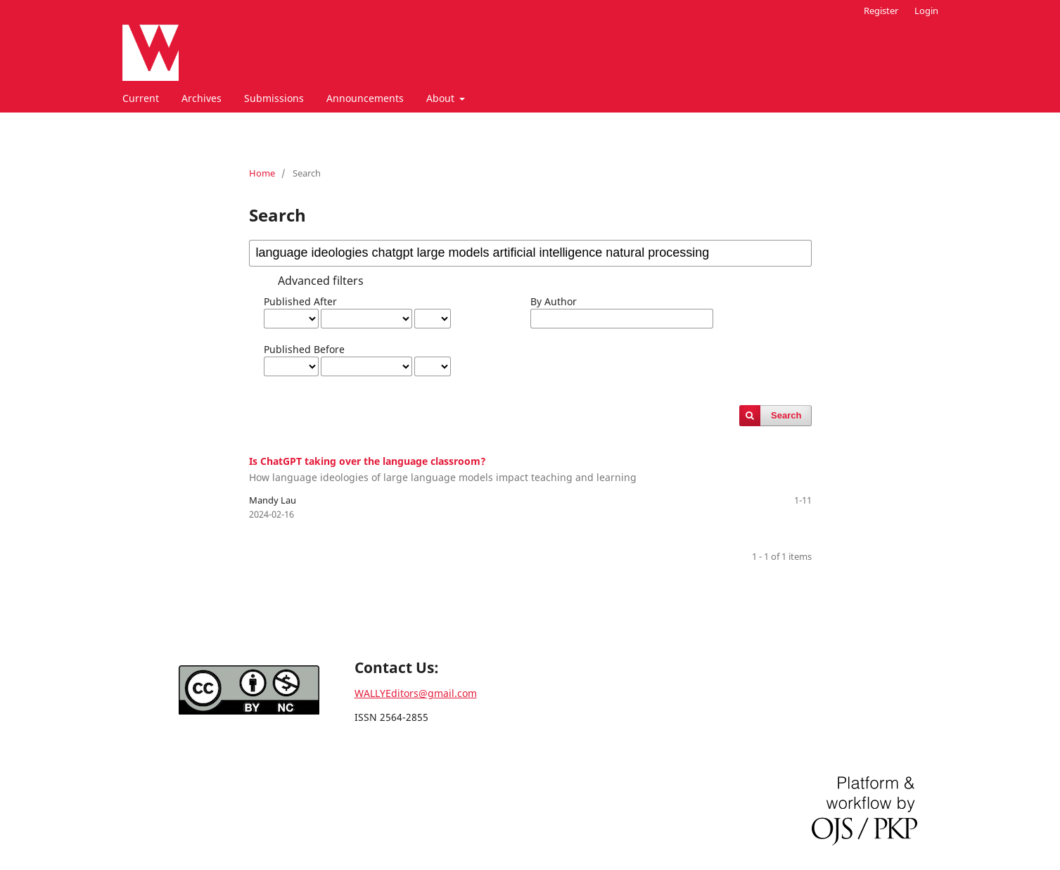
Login (926, 10)
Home (262, 173)
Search (786, 415)
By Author (553, 301)
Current (140, 98)
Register (881, 10)
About (441, 98)
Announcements (365, 98)
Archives (201, 98)
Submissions (274, 98)
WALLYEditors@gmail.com (416, 693)
